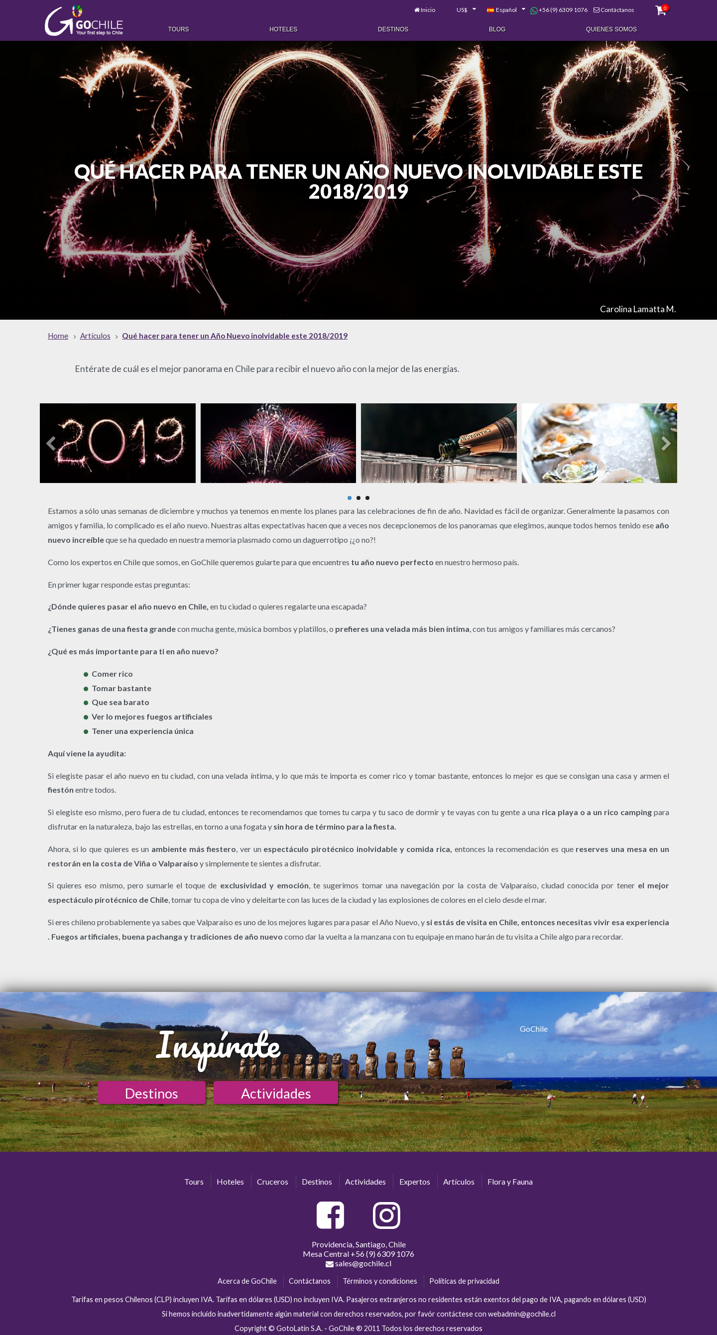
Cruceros (272, 1178)
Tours (178, 28)
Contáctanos (613, 8)
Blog (497, 28)
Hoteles (283, 28)
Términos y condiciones (380, 1278)
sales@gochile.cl (358, 1261)
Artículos (459, 1178)
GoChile (534, 1025)
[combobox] (457, 9)
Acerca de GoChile (247, 1278)
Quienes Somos (611, 28)
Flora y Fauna (510, 1178)
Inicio (424, 8)
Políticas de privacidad (464, 1278)
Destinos (393, 28)
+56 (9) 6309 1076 (555, 9)
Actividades (276, 1090)
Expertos (414, 1178)
